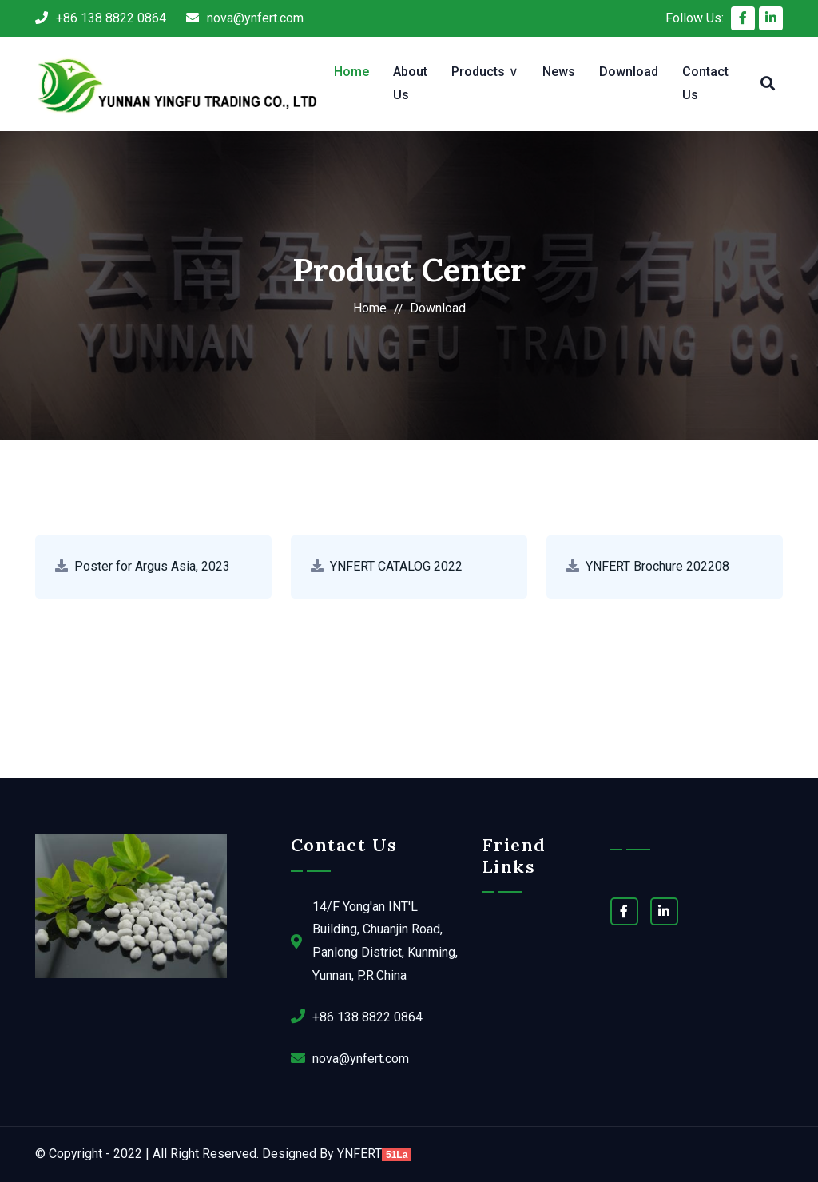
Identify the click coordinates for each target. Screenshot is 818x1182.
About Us (410, 83)
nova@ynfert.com (245, 18)
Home (351, 71)
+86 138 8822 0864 (100, 18)
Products (478, 71)
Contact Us (705, 83)
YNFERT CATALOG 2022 (396, 566)
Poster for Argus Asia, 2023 (152, 566)
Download (628, 71)
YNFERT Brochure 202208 (657, 566)
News (558, 71)
